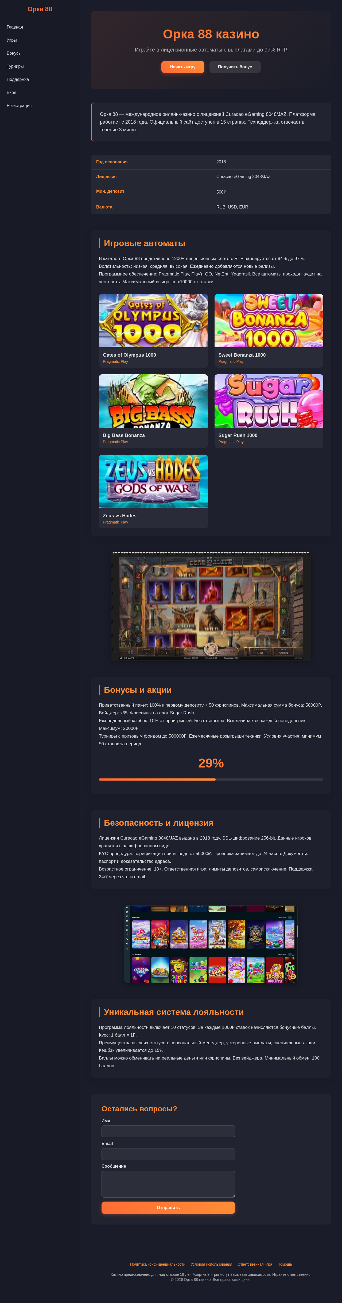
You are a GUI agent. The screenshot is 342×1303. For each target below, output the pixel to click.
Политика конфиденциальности (157, 1264)
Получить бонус (235, 67)
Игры (12, 40)
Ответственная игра (255, 1264)
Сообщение (114, 1166)
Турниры (15, 66)
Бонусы (14, 53)
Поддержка (18, 79)
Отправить (168, 1207)
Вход (11, 92)
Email (107, 1143)
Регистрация (19, 105)
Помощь (285, 1264)
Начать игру (182, 67)
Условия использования (211, 1264)
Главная (15, 27)
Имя (106, 1121)
